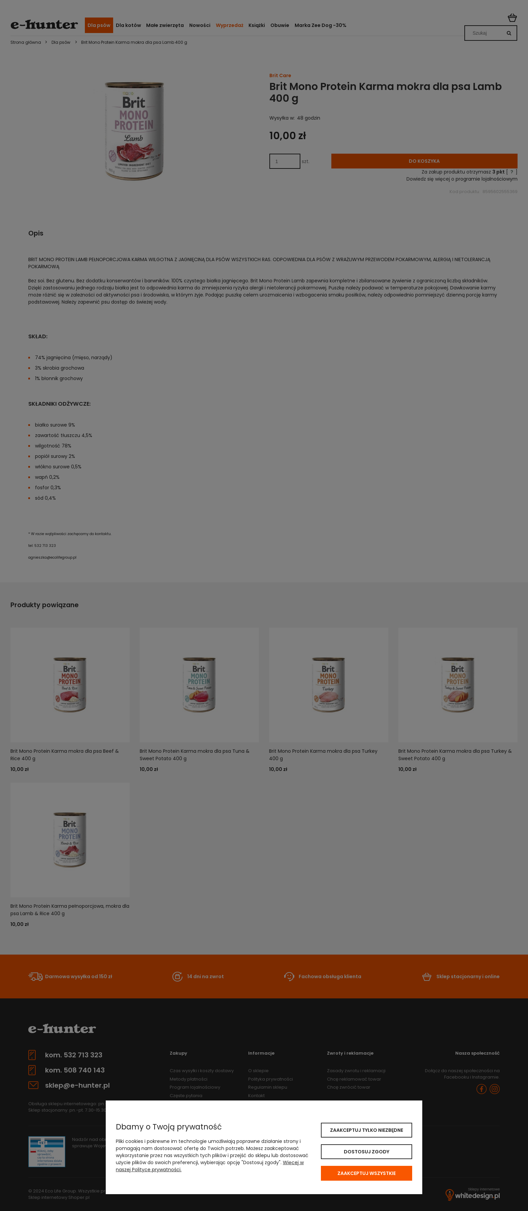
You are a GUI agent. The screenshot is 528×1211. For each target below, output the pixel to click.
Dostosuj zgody (366, 1151)
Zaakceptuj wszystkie (366, 1173)
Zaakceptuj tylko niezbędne (366, 1130)
